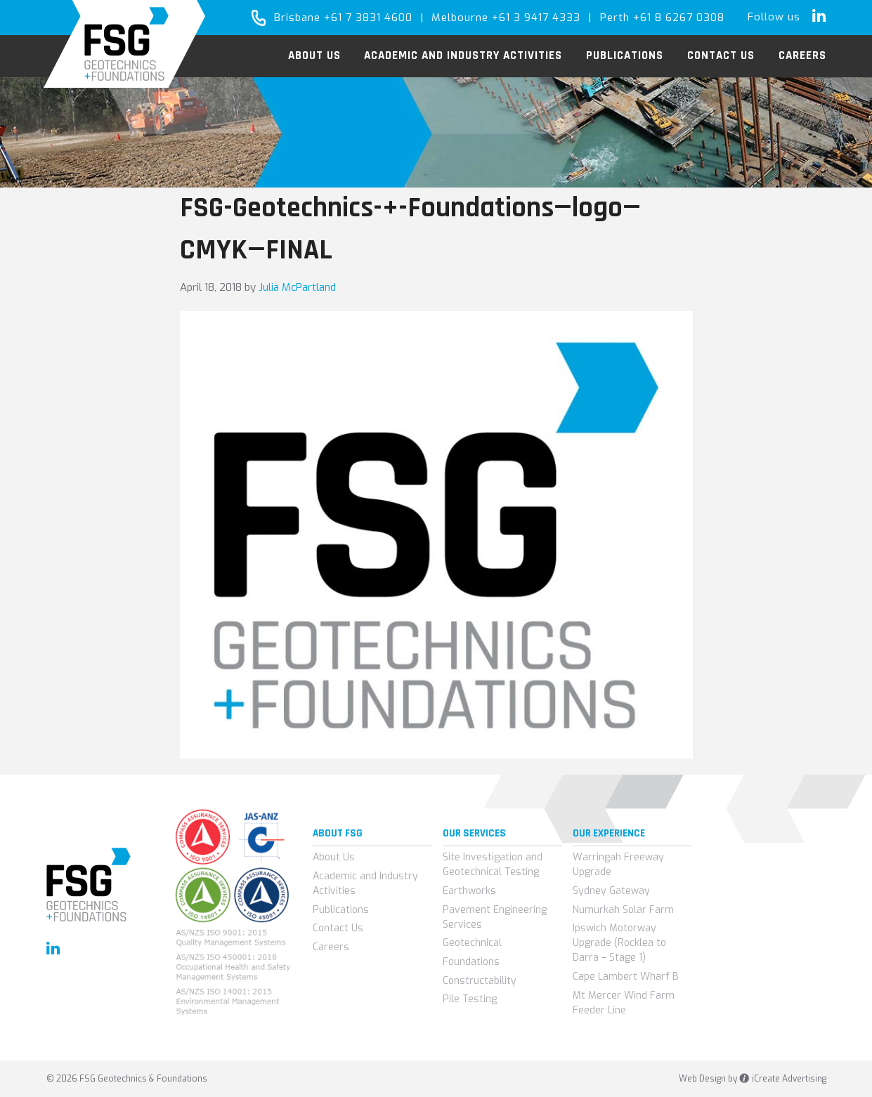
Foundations (471, 961)
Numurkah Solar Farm (623, 910)
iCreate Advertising (782, 1078)
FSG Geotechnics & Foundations (125, 44)
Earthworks (469, 891)
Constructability (479, 980)
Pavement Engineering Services (495, 917)
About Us (334, 857)
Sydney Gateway (611, 891)
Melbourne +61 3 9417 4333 (505, 18)
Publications (341, 910)
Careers (331, 947)
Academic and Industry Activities (365, 883)
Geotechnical (472, 943)
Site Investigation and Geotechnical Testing (492, 864)
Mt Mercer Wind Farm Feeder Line (624, 1003)
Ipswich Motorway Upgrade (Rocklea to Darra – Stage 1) (619, 942)
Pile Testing (470, 999)
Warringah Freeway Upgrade (618, 864)
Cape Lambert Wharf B (626, 976)
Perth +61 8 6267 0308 (662, 18)
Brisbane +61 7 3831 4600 (343, 18)
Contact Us (338, 928)
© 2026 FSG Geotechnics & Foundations (126, 1078)
